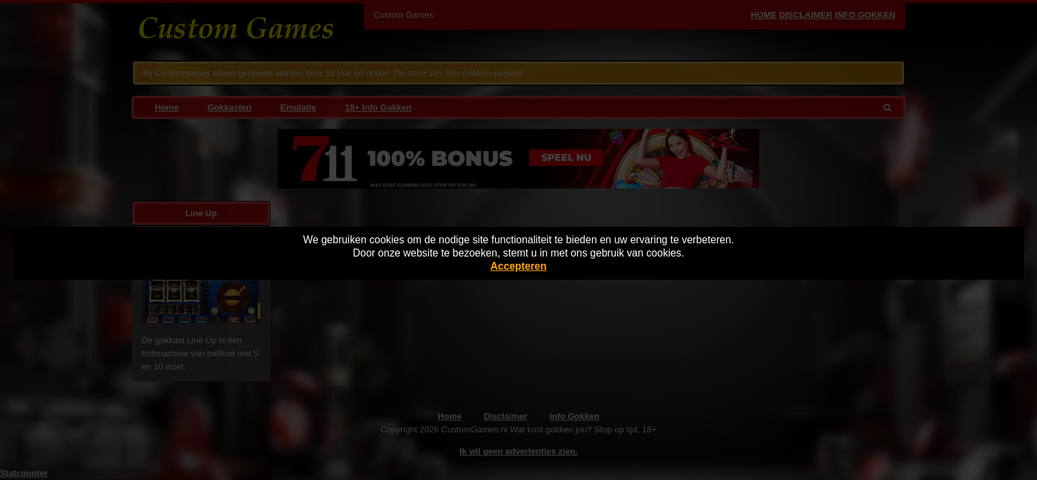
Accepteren (519, 266)
